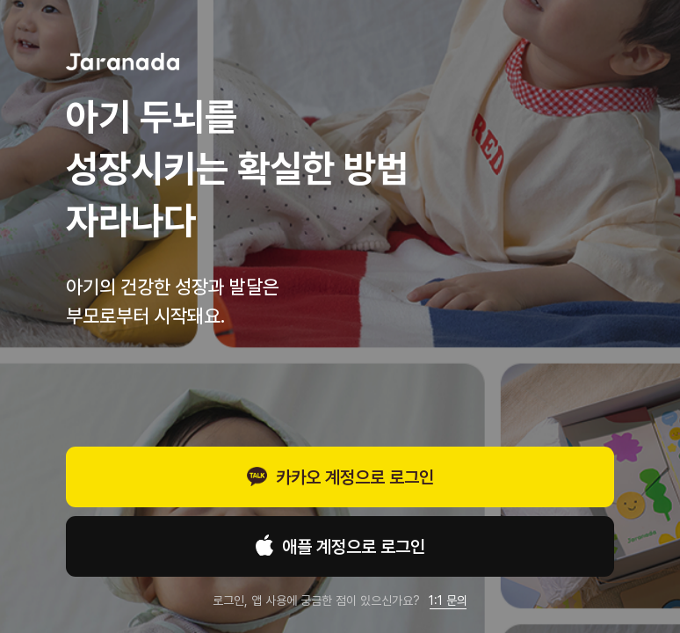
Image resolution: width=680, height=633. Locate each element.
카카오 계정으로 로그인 (340, 479)
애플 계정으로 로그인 (340, 548)
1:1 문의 (448, 600)
